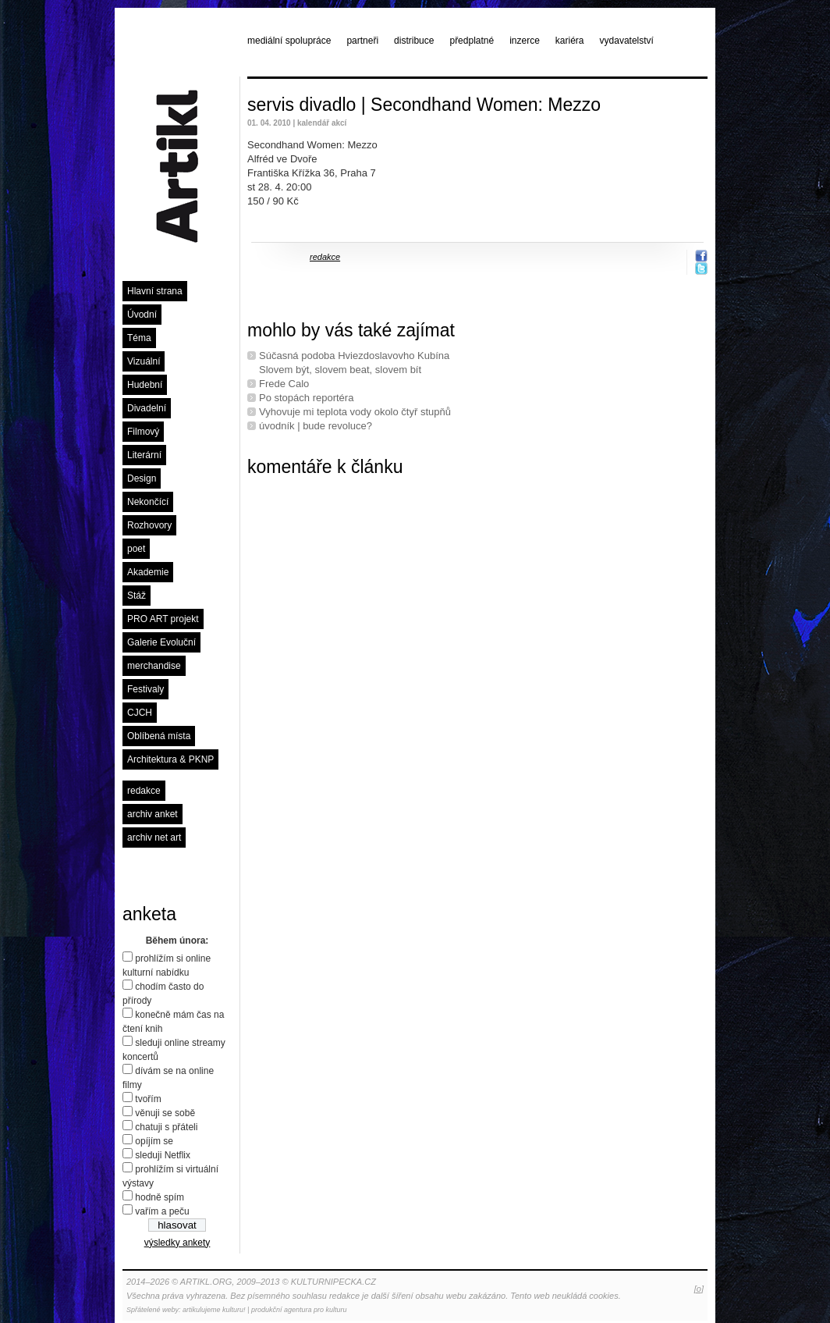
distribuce (414, 40)
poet (136, 548)
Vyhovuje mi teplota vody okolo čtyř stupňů (355, 412)
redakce (144, 790)
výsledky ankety (177, 1242)
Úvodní (142, 314)
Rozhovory (149, 525)
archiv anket (152, 814)
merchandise (154, 665)
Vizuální (143, 361)
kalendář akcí (321, 123)
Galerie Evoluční (161, 642)
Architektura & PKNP (170, 759)
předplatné (471, 40)
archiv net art (154, 837)
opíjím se (154, 1141)
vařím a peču (162, 1211)
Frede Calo (284, 383)
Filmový (143, 431)
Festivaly (145, 689)
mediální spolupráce (289, 40)
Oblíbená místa (158, 736)
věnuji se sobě (165, 1113)
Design (141, 478)
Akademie (147, 572)
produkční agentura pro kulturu (299, 1310)
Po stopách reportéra (306, 398)
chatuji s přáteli (166, 1127)
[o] (699, 1288)
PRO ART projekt (163, 618)
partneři (362, 40)
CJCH (139, 712)
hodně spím (159, 1197)
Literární (144, 455)
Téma (139, 338)
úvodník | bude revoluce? (315, 426)
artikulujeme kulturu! (214, 1310)
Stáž (136, 595)
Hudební (144, 384)
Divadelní (146, 408)
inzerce (524, 40)
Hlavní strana (155, 291)
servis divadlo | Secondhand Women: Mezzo (424, 104)
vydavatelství (627, 40)
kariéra (569, 40)
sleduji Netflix (162, 1155)
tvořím (148, 1099)
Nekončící (147, 501)
